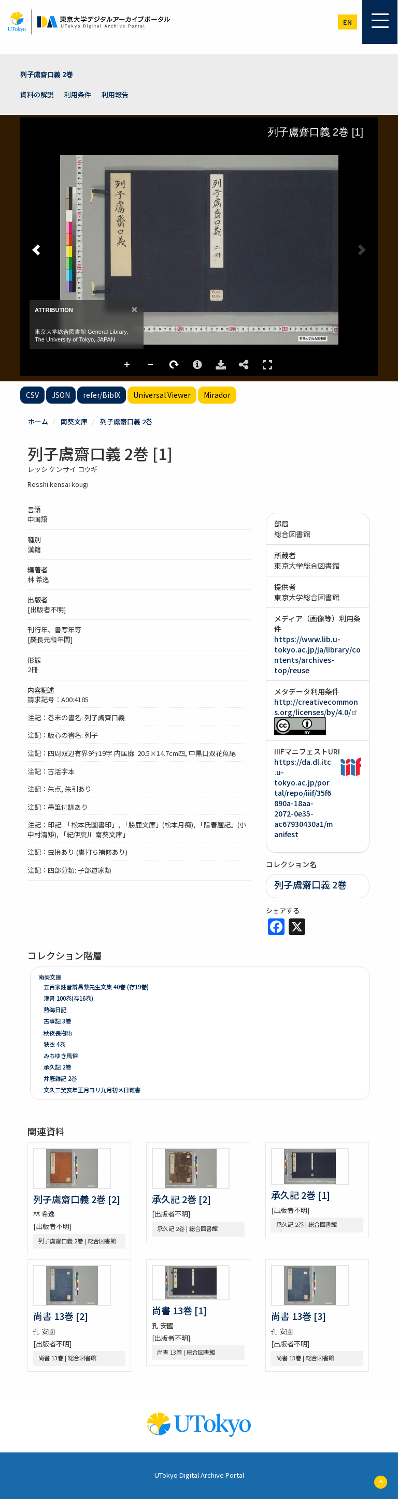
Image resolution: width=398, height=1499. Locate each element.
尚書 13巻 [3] (298, 1316)
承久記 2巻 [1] (300, 1194)
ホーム (38, 421)
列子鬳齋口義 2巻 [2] (76, 1199)
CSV (32, 395)
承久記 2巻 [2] (181, 1199)
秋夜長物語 (58, 1033)
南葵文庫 (74, 421)
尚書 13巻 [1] (179, 1310)
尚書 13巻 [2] (60, 1316)
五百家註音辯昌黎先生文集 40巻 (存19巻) (96, 987)
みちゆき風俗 (61, 1055)
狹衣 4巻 (54, 1044)
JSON (61, 395)
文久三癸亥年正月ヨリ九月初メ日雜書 (92, 1090)
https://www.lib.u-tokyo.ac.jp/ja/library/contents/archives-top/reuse (317, 654)
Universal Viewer (162, 395)
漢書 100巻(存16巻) (68, 998)
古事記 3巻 (57, 1021)
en (347, 22)
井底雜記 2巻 (60, 1078)
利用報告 (115, 94)
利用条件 (77, 94)
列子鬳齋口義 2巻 (46, 74)
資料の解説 (37, 94)
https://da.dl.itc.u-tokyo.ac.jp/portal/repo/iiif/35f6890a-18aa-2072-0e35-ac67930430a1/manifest (303, 797)
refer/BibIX (101, 395)
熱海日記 (55, 1009)
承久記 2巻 (57, 1067)
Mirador (217, 395)
